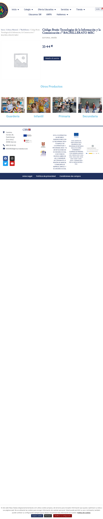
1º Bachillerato (24, 30)
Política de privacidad (46, 176)
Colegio (28, 9)
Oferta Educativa (47, 9)
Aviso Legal (27, 176)
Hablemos (62, 14)
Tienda (80, 9)
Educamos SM (35, 14)
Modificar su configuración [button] (62, 516)
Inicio (15, 9)
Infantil (38, 116)
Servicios (66, 9)
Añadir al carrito (52, 58)
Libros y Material (12, 30)
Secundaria (90, 116)
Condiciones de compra (70, 176)
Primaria (64, 116)
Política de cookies (83, 513)
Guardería (12, 116)
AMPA (49, 14)
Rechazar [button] (48, 516)
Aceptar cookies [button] (37, 516)
